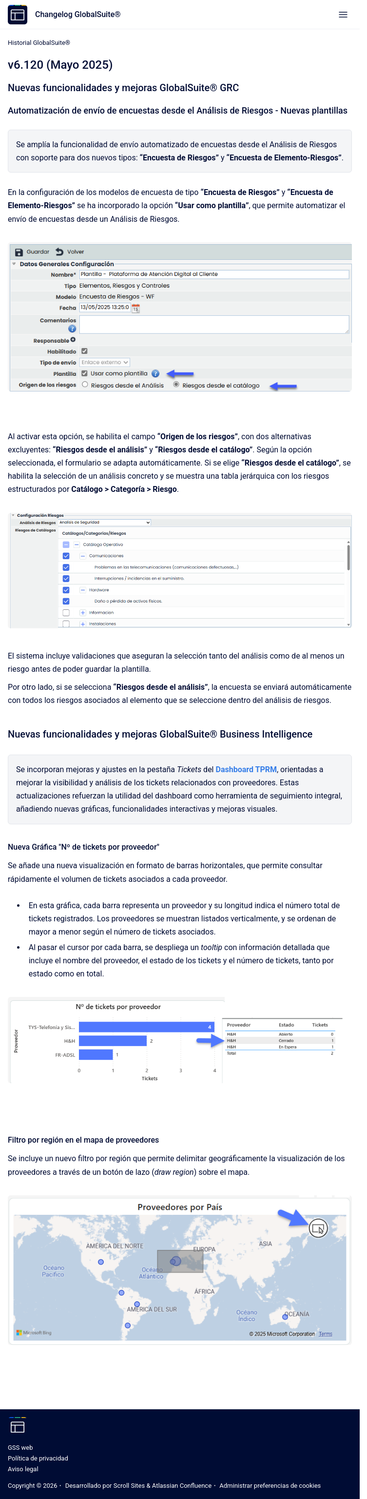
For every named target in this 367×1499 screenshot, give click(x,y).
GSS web (20, 1447)
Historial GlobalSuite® (39, 42)
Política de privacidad (38, 1458)
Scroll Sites (129, 1485)
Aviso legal (23, 1469)
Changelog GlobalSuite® (78, 14)
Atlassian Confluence (182, 1485)
